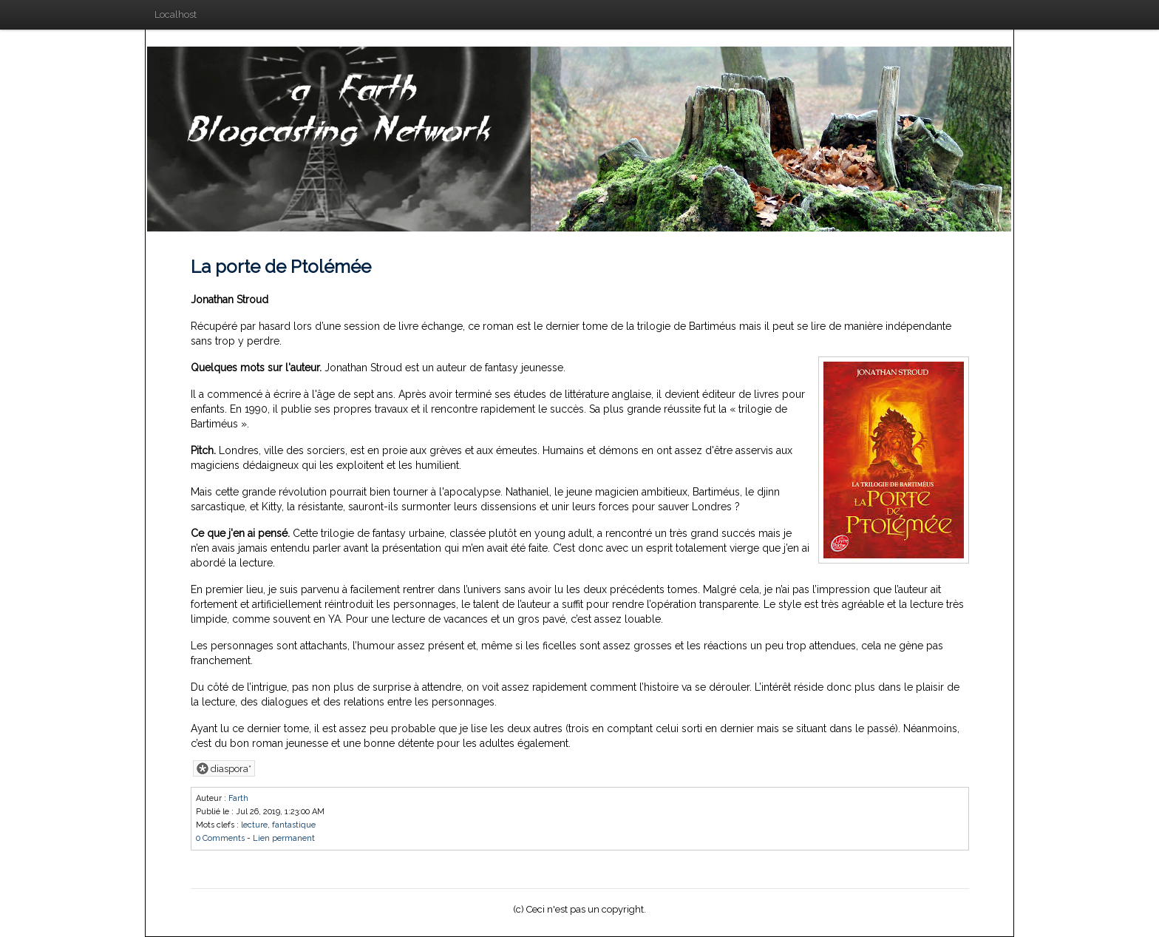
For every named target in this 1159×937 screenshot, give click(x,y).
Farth (238, 798)
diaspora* (224, 768)
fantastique (294, 825)
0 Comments (220, 838)
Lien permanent (284, 838)
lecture (254, 825)
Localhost (175, 14)
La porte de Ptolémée (281, 266)
